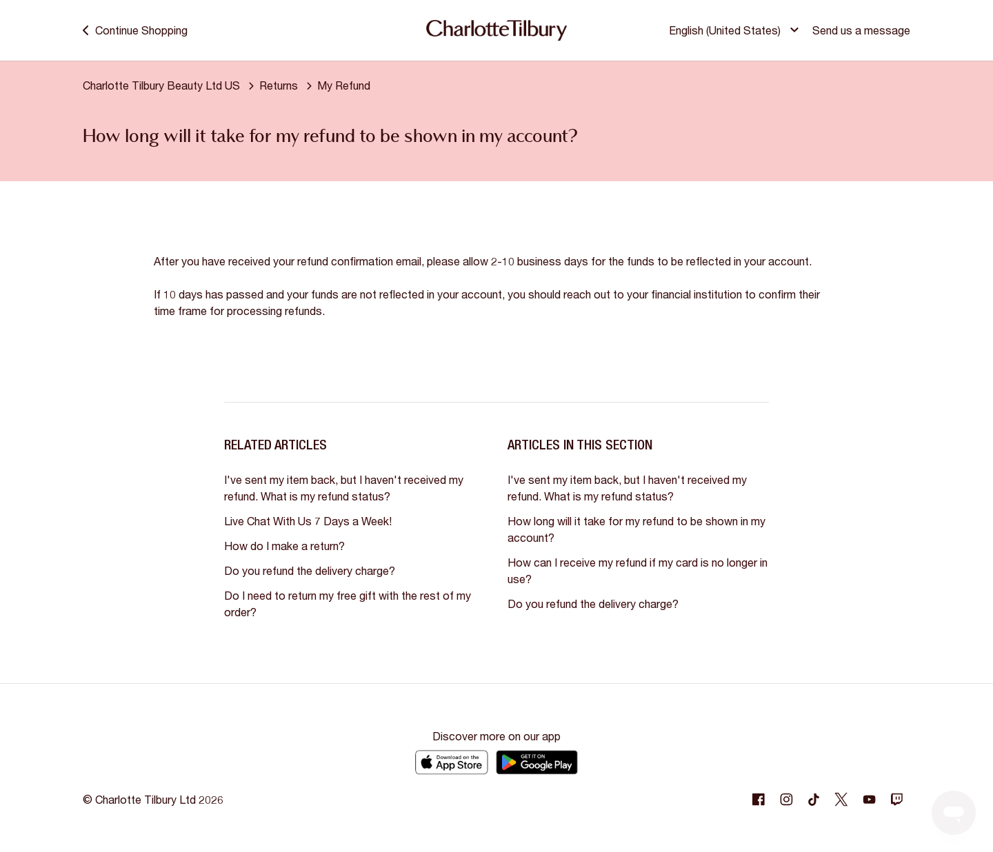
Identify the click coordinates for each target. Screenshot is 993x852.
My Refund (343, 85)
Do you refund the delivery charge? (309, 570)
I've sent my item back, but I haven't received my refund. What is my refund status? (343, 488)
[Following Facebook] (758, 800)
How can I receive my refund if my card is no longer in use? (638, 570)
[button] (736, 30)
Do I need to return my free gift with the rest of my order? (347, 603)
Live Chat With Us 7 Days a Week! (308, 520)
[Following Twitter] (841, 800)
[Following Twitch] (896, 799)
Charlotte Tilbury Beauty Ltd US (161, 85)
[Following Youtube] (869, 800)
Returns (278, 85)
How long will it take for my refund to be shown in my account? (636, 529)
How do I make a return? (284, 545)
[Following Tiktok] (814, 800)
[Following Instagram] (786, 800)
